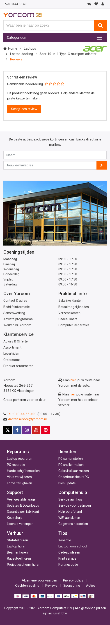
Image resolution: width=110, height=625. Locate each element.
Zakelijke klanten (70, 301)
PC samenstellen (70, 459)
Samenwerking (14, 313)
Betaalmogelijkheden (73, 307)
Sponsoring (71, 586)
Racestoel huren (19, 559)
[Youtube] (36, 430)
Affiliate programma (18, 319)
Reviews (51, 586)
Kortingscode (68, 565)
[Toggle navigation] (99, 37)
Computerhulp (72, 492)
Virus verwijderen (19, 477)
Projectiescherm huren (23, 565)
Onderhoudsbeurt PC (73, 477)
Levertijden (11, 354)
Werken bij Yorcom (17, 325)
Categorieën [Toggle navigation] (16, 37)
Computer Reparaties (73, 325)
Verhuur (15, 533)
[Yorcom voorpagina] (22, 15)
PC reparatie (16, 465)
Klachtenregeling (27, 586)
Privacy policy (73, 580)
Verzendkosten (69, 313)
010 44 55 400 (16, 4)
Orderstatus (12, 360)
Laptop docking (21, 54)
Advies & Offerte (15, 341)
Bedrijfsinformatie (16, 307)
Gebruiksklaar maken (73, 471)
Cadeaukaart (67, 319)
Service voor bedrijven (74, 506)
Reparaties (18, 451)
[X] (7, 430)
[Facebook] (17, 430)
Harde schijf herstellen (23, 471)
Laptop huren (16, 546)
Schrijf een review (24, 109)
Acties (90, 586)
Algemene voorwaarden (39, 580)
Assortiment (12, 347)
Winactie (64, 540)
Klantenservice (18, 334)
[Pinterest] (45, 430)
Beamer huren (17, 552)
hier (73, 380)
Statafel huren (17, 540)
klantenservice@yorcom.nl (27, 419)
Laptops (30, 48)
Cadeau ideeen (69, 552)
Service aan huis (70, 499)
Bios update (67, 483)
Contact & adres (15, 301)
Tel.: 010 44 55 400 (22, 414)
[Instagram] (26, 430)
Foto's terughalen (19, 483)
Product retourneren (18, 366)
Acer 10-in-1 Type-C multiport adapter (67, 54)
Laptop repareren (19, 459)
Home (12, 48)
